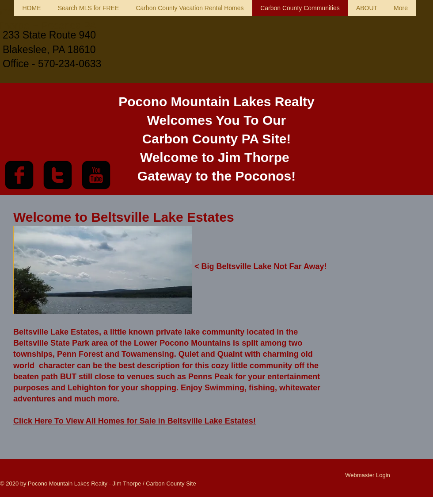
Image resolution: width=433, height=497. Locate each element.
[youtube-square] (96, 175)
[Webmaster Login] (367, 475)
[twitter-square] (57, 175)
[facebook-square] (19, 175)
